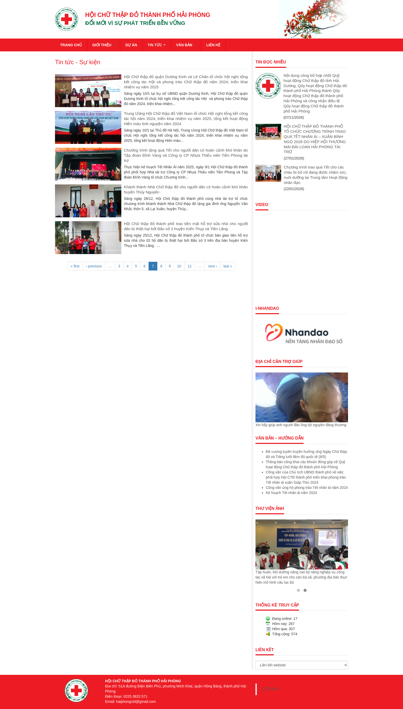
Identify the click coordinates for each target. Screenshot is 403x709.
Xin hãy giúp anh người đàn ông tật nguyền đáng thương (300, 425)
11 (190, 266)
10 (179, 266)
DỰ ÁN (131, 45)
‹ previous (94, 266)
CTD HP (270, 689)
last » (227, 266)
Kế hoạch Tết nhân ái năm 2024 (291, 493)
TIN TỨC (157, 45)
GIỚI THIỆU (103, 45)
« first (75, 266)
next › (212, 266)
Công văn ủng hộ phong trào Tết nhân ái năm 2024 (307, 488)
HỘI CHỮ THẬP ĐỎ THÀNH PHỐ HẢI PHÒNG (147, 15)
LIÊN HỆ (213, 45)
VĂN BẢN (186, 45)
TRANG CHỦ (71, 45)
